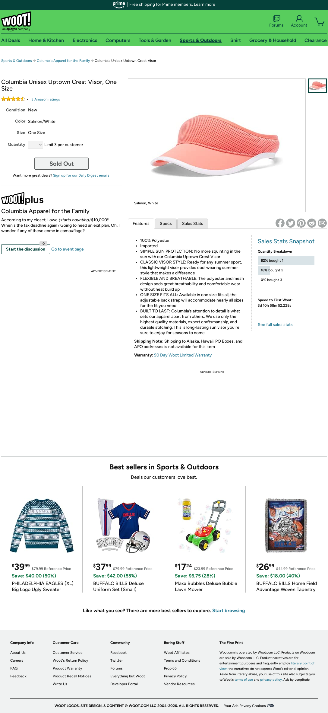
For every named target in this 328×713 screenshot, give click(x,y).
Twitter (116, 660)
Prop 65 (170, 668)
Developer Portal (124, 684)
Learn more (204, 4)
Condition (15, 110)
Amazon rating (45, 99)
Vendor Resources (179, 684)
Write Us (60, 684)
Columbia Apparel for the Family (63, 61)
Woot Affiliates (177, 653)
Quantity (16, 144)
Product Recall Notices (72, 676)
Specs (166, 223)
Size (21, 132)
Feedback (18, 676)
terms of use (244, 680)
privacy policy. (271, 680)
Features (141, 223)
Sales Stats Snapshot (286, 241)
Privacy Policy (175, 676)
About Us (18, 653)
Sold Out (61, 163)
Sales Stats (192, 223)
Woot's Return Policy (70, 660)
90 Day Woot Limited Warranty (183, 355)
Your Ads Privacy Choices (245, 706)
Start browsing (228, 610)
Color (20, 121)
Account (299, 21)
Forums (276, 21)
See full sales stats (275, 324)
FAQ (13, 668)
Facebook (118, 653)
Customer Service (68, 653)
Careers (16, 660)
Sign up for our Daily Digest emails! (82, 175)
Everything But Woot (127, 676)
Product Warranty (67, 668)
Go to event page (67, 249)
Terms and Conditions (182, 660)
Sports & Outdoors (16, 61)
